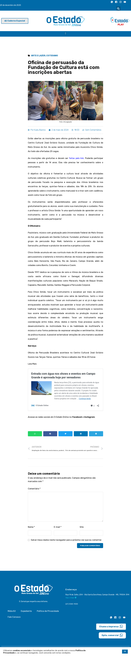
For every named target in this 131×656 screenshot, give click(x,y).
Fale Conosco (14, 618)
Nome (31, 528)
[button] (118, 8)
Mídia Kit (12, 612)
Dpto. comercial (112, 636)
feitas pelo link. (76, 158)
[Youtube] (125, 2)
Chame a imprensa (111, 627)
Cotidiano (52, 55)
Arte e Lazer (38, 55)
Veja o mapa (71, 599)
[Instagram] (120, 2)
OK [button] (125, 651)
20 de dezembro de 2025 (10, 5)
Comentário (34, 490)
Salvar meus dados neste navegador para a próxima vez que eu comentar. (66, 541)
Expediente (26, 612)
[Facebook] (116, 2)
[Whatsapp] (112, 2)
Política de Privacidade (48, 612)
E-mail (57, 528)
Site (82, 528)
